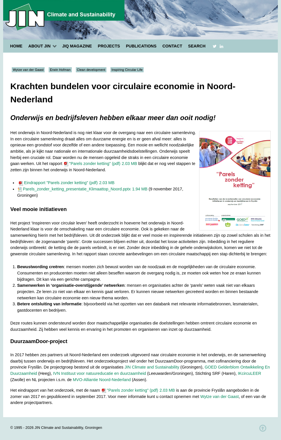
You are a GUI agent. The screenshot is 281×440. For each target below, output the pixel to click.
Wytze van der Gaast (28, 69)
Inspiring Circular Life (127, 69)
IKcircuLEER (249, 373)
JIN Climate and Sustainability (151, 367)
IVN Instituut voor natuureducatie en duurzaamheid (99, 373)
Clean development (91, 69)
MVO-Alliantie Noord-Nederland (102, 379)
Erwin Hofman (60, 69)
